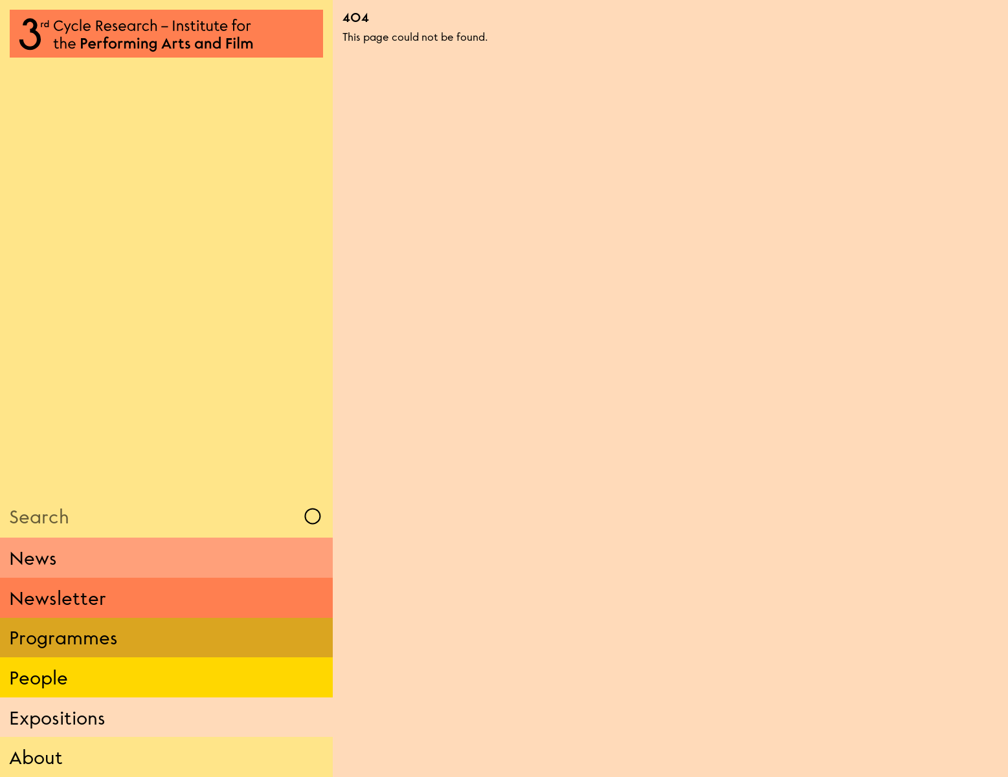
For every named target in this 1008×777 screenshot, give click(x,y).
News (33, 558)
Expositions (57, 717)
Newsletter (57, 598)
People (38, 677)
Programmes (63, 637)
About (36, 757)
